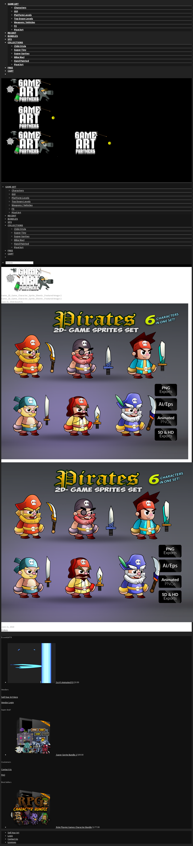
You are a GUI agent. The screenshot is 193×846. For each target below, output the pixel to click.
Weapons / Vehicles (24, 22)
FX (15, 25)
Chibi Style (20, 46)
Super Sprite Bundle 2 (66, 754)
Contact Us (6, 769)
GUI (16, 11)
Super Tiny (20, 49)
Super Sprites (21, 53)
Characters (20, 7)
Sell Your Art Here (9, 697)
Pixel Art (18, 29)
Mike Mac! (19, 57)
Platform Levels (23, 14)
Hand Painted (21, 60)
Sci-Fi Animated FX (64, 682)
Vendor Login (7, 702)
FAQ (3, 774)
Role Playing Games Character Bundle (74, 827)
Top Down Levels (23, 18)
